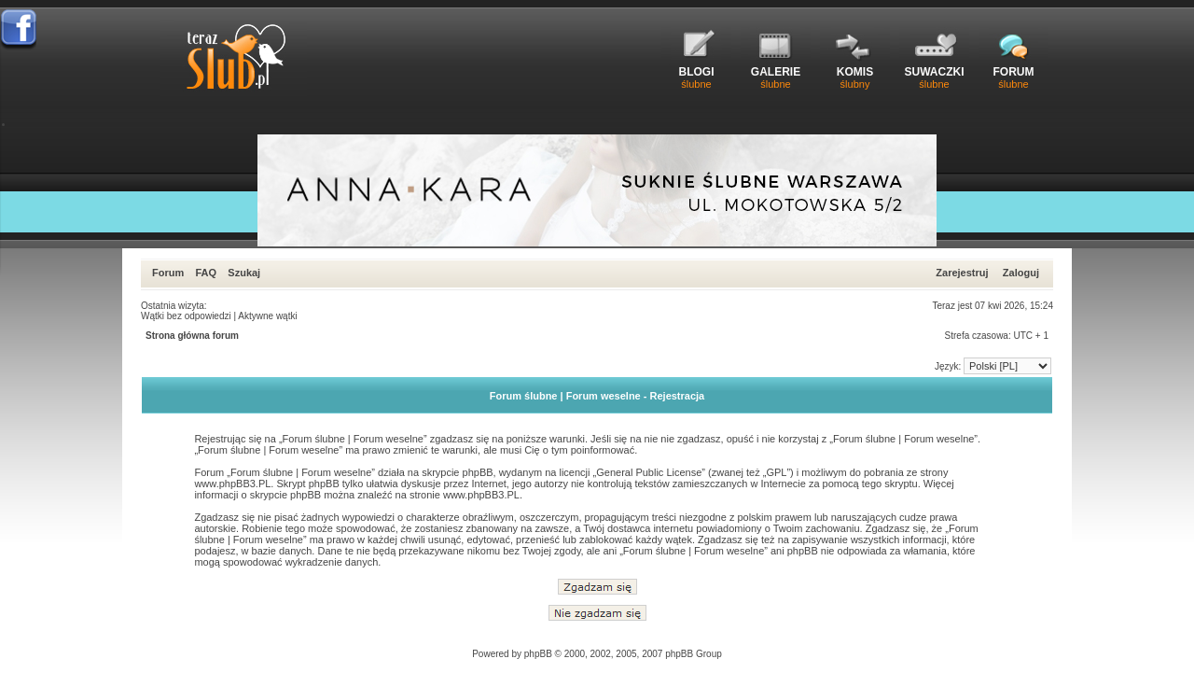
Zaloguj (1021, 272)
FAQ (205, 272)
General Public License (648, 472)
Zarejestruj (962, 272)
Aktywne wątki (267, 316)
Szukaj (244, 272)
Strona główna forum (192, 335)
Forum (168, 272)
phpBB (538, 654)
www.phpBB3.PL (232, 483)
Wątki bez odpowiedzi (186, 316)
